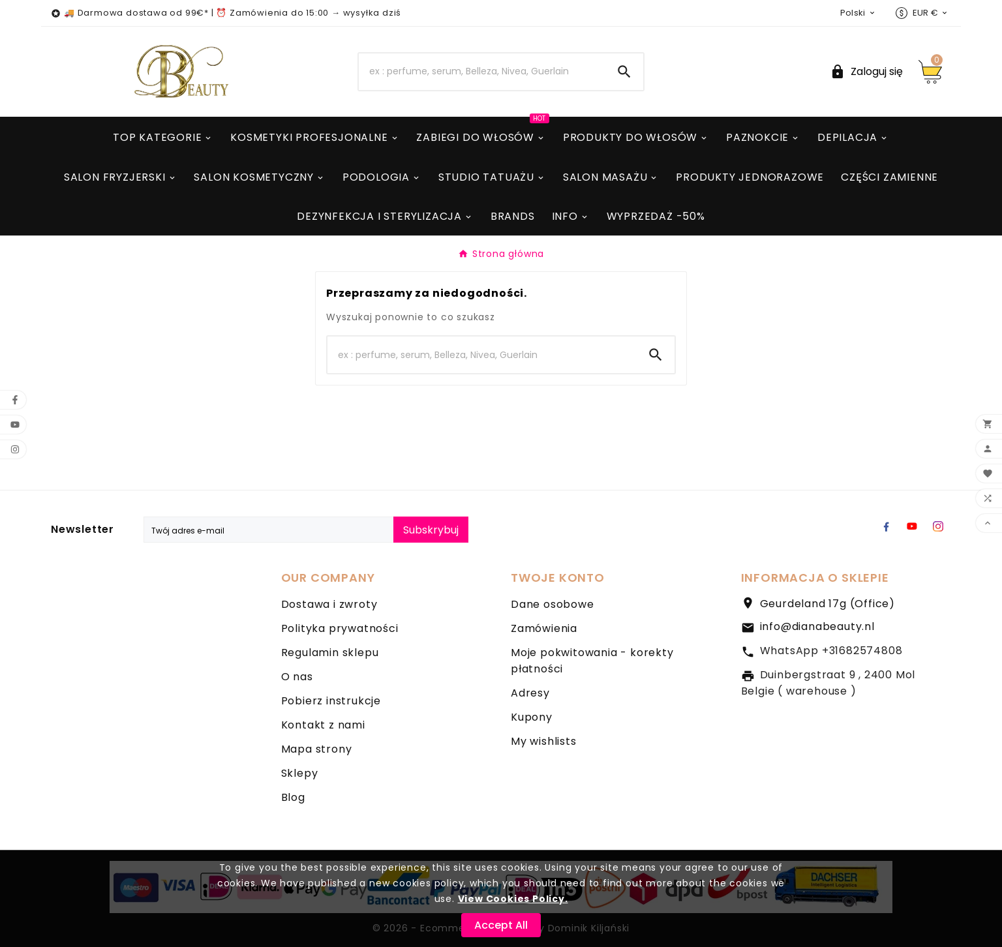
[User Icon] (866, 71)
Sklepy (299, 773)
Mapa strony (316, 749)
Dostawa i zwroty (329, 604)
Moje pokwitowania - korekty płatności (592, 660)
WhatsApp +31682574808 (831, 650)
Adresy (530, 692)
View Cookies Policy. (513, 898)
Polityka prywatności (340, 628)
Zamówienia (544, 628)
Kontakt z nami (323, 724)
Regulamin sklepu (330, 652)
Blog (293, 797)
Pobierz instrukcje (331, 700)
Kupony (532, 717)
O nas (297, 676)
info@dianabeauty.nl (817, 626)
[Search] (482, 71)
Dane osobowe (552, 604)
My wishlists (544, 741)
